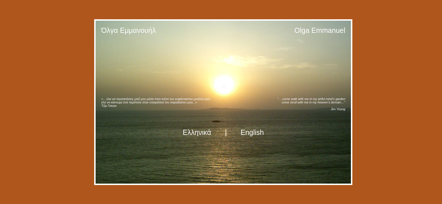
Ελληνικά (197, 132)
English (252, 132)
